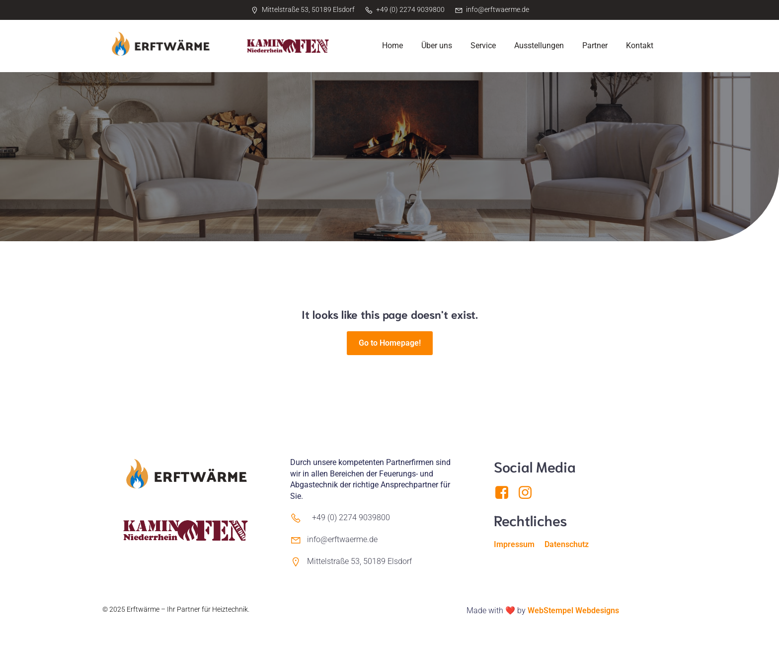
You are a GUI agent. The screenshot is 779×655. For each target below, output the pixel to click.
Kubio (111, 620)
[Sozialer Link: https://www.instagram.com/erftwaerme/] (529, 493)
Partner (595, 45)
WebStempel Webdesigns (573, 610)
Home (392, 45)
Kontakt (639, 45)
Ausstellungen (539, 45)
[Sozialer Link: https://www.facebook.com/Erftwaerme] (505, 493)
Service (483, 45)
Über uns (436, 45)
